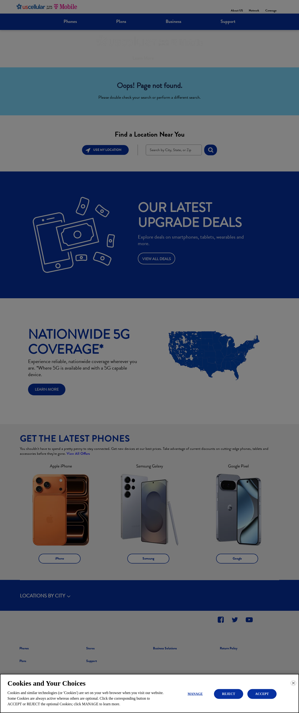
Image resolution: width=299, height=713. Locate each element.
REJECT (228, 693)
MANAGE (195, 693)
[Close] (293, 683)
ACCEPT (262, 693)
